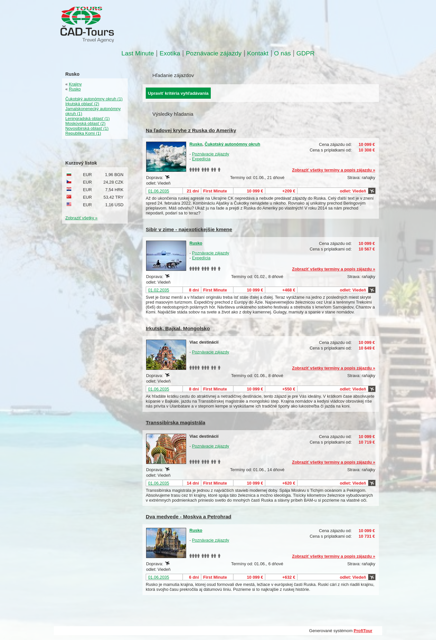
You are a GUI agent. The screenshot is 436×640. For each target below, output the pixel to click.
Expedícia (201, 158)
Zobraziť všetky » (81, 217)
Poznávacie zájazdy (214, 53)
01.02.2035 (158, 290)
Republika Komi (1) (83, 133)
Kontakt (258, 53)
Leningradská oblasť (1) (87, 118)
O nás (282, 53)
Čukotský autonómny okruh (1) (93, 98)
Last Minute (137, 53)
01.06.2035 (158, 191)
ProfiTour (363, 630)
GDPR (305, 53)
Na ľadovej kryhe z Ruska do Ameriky (191, 130)
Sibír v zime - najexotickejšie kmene (189, 229)
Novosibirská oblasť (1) (86, 128)
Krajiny (75, 84)
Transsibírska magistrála (175, 422)
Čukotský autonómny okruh (232, 144)
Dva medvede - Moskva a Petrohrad (188, 516)
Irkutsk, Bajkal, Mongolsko (178, 328)
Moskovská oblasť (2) (85, 123)
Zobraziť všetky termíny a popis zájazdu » (333, 170)
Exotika (170, 53)
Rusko (195, 144)
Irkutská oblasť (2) (82, 103)
